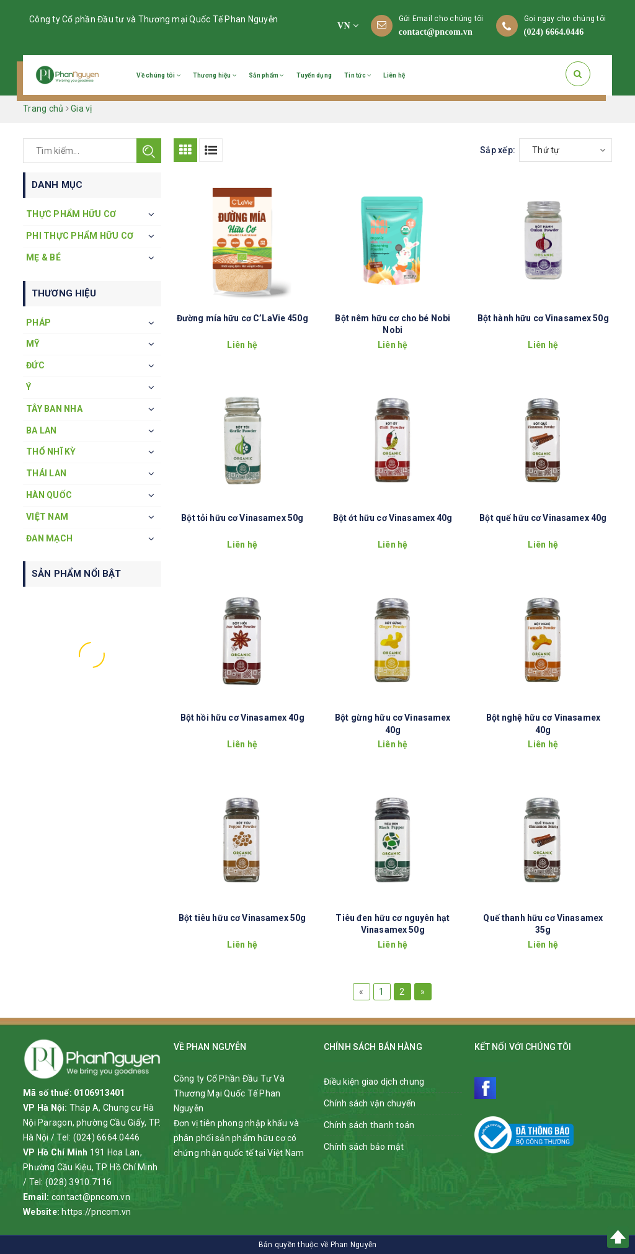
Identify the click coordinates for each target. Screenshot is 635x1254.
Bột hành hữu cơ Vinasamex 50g (543, 318)
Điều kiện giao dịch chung (374, 1082)
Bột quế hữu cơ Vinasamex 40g (542, 518)
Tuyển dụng (314, 75)
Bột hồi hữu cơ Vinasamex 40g (242, 718)
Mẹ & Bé (43, 257)
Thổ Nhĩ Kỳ (51, 451)
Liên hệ (394, 75)
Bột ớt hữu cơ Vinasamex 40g (393, 518)
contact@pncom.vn (436, 32)
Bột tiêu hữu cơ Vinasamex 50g (242, 918)
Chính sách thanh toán (369, 1125)
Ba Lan (41, 430)
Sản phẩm (266, 75)
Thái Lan (46, 473)
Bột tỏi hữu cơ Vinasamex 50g (242, 518)
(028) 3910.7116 (78, 1182)
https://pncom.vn (96, 1212)
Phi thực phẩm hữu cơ (79, 236)
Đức (35, 365)
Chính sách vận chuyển (369, 1103)
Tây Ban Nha (54, 409)
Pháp (38, 322)
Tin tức (357, 75)
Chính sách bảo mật (364, 1147)
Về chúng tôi (158, 75)
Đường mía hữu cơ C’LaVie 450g (242, 318)
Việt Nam (47, 517)
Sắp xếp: (497, 150)
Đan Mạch (49, 538)
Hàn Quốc (49, 495)
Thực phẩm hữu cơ (71, 214)
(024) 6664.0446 (554, 32)
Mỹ (33, 344)
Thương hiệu (214, 75)
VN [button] (347, 25)
